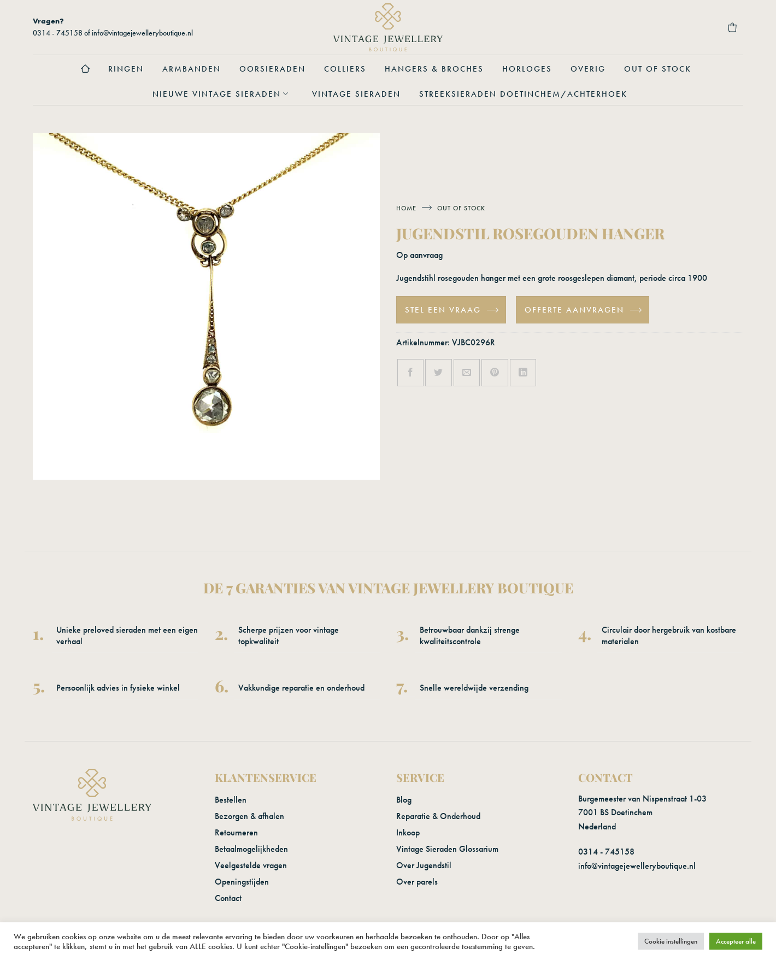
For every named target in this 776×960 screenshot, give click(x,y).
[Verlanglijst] (702, 27)
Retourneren (236, 832)
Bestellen (230, 799)
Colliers (345, 68)
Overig (588, 68)
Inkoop (408, 832)
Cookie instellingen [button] (670, 941)
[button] (643, 27)
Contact (228, 898)
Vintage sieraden (356, 94)
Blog (403, 799)
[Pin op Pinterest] (494, 372)
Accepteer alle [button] (736, 941)
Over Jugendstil (423, 865)
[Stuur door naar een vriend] (467, 372)
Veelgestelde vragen (251, 865)
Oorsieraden (272, 68)
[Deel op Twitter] (438, 372)
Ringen (126, 68)
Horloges (527, 68)
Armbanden (191, 68)
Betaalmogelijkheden (251, 849)
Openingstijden (242, 881)
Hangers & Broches (434, 68)
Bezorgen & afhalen (249, 816)
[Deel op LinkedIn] (523, 372)
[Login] (673, 27)
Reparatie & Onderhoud (438, 816)
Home (406, 208)
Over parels (417, 881)
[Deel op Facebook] (410, 372)
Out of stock (657, 68)
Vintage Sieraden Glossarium (447, 849)
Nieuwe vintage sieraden (222, 94)
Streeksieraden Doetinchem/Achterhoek (523, 94)
